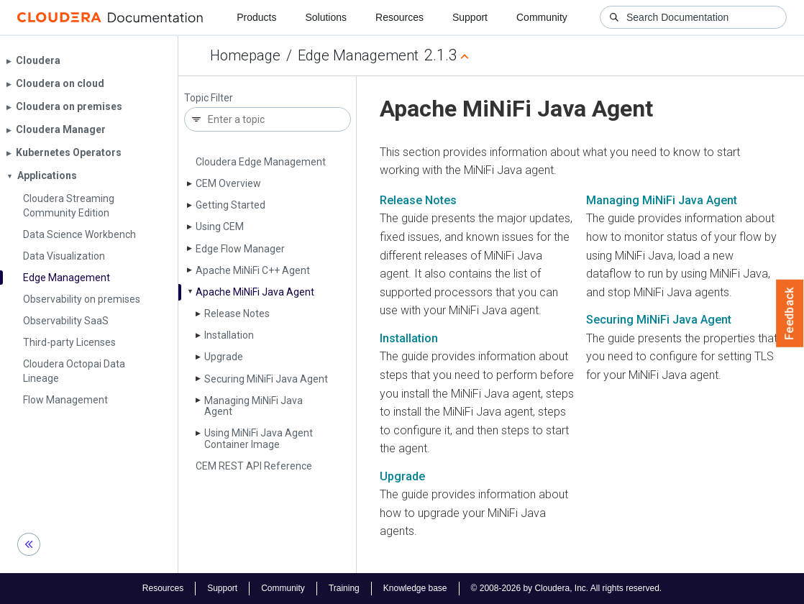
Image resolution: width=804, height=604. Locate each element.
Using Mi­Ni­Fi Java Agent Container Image (258, 438)
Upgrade (223, 356)
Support (470, 17)
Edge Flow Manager (240, 249)
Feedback (790, 313)
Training (344, 588)
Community (541, 17)
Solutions (326, 17)
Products (256, 17)
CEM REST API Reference (254, 466)
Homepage (245, 55)
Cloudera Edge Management (261, 162)
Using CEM (220, 226)
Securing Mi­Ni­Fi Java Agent (266, 379)
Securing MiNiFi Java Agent (658, 319)
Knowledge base (415, 588)
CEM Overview (228, 183)
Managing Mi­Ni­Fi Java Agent (253, 406)
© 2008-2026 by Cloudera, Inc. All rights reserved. (566, 588)
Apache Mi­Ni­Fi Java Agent (255, 292)
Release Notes (237, 313)
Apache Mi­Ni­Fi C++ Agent (253, 270)
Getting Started (230, 205)
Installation (229, 335)
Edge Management (358, 55)
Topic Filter (208, 98)
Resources (399, 17)
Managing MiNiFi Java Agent (661, 200)
